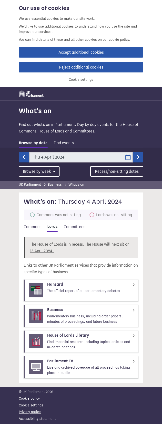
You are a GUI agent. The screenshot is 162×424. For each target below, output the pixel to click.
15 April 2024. (42, 251)
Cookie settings (81, 80)
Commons (32, 226)
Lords (52, 226)
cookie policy (119, 40)
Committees (74, 226)
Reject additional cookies (81, 67)
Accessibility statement (37, 419)
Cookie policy (29, 398)
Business (55, 184)
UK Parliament (30, 184)
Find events (64, 143)
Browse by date (33, 143)
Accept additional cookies (81, 52)
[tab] (33, 144)
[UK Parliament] (31, 93)
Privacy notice (30, 412)
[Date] (81, 157)
